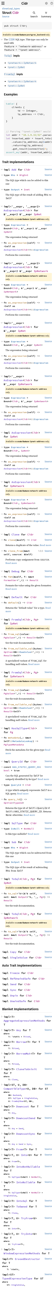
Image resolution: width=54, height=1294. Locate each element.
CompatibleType (15, 1088)
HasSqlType (19, 728)
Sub (14, 842)
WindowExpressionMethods (22, 1253)
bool (7, 770)
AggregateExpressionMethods (24, 1020)
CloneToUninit (26, 1069)
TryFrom (26, 1218)
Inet (27, 189)
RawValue (25, 652)
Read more (45, 545)
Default (17, 597)
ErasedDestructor (27, 1259)
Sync (13, 990)
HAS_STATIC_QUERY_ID (26, 767)
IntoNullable (25, 1182)
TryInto (26, 1234)
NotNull (29, 828)
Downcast (22, 1106)
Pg (35, 619)
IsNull (15, 828)
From (19, 1149)
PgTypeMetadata (14, 744)
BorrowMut (23, 1053)
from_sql (14, 634)
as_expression (17, 242)
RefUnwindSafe (20, 978)
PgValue (9, 637)
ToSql (15, 879)
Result (34, 580)
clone (11, 539)
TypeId (18, 802)
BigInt (24, 175)
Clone (15, 534)
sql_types (15, 8)
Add (14, 169)
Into (24, 1155)
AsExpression (13, 210)
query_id (14, 799)
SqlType (17, 823)
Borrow (21, 1042)
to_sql (12, 893)
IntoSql (21, 1201)
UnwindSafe (18, 1001)
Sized (27, 1036)
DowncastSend (25, 1118)
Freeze (15, 973)
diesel (5, 8)
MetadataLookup (22, 741)
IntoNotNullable (28, 1166)
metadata (14, 737)
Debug (15, 571)
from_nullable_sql (20, 648)
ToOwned (21, 1206)
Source (5, 16)
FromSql (17, 619)
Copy (13, 952)
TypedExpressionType (17, 1278)
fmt (10, 576)
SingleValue (19, 957)
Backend (17, 1095)
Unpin (14, 995)
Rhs (13, 175)
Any (18, 1030)
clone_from (15, 550)
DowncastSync (25, 1133)
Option (8, 652)
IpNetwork (41, 271)
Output (15, 189)
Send (13, 984)
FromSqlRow (17, 1101)
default (13, 602)
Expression (18, 224)
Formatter (10, 580)
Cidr (24, 3)
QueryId (17, 761)
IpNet (38, 214)
